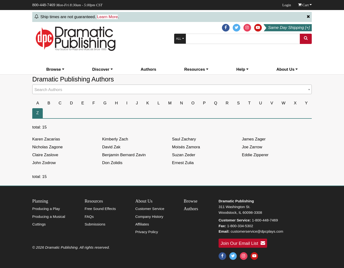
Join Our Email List (243, 243)
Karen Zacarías (46, 139)
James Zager (254, 139)
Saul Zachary (184, 139)
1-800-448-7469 (265, 220)
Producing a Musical (48, 216)
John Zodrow (44, 163)
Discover (102, 69)
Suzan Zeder (183, 155)
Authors (148, 69)
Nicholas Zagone (47, 147)
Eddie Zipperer (255, 155)
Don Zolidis (112, 163)
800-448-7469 (43, 5)
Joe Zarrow (252, 147)
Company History (149, 216)
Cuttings (39, 224)
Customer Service (149, 209)
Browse (55, 69)
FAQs (89, 216)
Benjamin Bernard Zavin (124, 155)
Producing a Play (46, 209)
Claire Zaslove (45, 155)
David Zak (111, 147)
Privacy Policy (146, 232)
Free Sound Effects (100, 209)
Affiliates (142, 224)
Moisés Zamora (186, 147)
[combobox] (172, 89)
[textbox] (172, 90)
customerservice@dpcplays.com (257, 231)
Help (242, 69)
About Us (287, 69)
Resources (196, 69)
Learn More (107, 17)
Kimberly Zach (115, 139)
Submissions (95, 224)
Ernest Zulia (183, 163)
